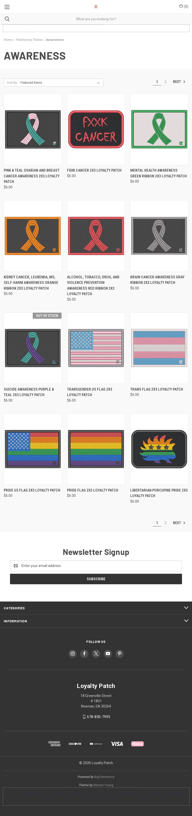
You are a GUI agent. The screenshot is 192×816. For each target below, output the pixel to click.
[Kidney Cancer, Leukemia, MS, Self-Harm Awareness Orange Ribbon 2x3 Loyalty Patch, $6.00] (33, 236)
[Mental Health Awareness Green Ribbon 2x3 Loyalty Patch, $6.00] (159, 129)
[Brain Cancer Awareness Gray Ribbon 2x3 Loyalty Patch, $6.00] (159, 236)
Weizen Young (103, 785)
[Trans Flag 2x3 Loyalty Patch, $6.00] (159, 348)
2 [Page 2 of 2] (165, 82)
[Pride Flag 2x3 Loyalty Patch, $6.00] (96, 449)
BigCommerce (104, 777)
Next (179, 81)
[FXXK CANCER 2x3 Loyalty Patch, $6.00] (96, 129)
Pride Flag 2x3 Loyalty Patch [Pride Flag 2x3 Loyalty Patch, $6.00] (92, 490)
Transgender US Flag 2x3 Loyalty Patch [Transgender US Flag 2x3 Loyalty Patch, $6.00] (89, 392)
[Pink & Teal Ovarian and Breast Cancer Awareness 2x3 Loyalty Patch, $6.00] (33, 129)
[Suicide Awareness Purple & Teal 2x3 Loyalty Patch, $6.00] (33, 348)
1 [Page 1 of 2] (157, 82)
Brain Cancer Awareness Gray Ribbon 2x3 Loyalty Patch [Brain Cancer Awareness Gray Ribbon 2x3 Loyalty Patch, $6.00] (157, 280)
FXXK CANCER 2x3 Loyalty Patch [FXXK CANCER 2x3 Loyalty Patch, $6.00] (94, 170)
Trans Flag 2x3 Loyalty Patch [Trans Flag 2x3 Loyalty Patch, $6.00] (156, 389)
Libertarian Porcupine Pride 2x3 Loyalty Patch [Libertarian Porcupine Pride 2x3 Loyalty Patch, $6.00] (159, 493)
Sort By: (12, 82)
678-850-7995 (98, 717)
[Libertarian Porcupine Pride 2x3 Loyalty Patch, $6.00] (159, 449)
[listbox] (61, 82)
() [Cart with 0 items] (183, 6)
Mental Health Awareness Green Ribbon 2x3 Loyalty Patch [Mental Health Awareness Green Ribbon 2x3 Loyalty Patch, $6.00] (158, 173)
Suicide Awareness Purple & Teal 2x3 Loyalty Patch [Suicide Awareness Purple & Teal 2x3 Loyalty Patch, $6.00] (29, 392)
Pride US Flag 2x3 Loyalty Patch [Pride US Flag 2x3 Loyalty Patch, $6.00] (32, 490)
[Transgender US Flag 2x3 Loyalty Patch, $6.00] (96, 348)
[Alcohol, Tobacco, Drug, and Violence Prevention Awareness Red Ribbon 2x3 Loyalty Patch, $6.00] (96, 236)
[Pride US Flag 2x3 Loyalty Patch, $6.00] (33, 449)
